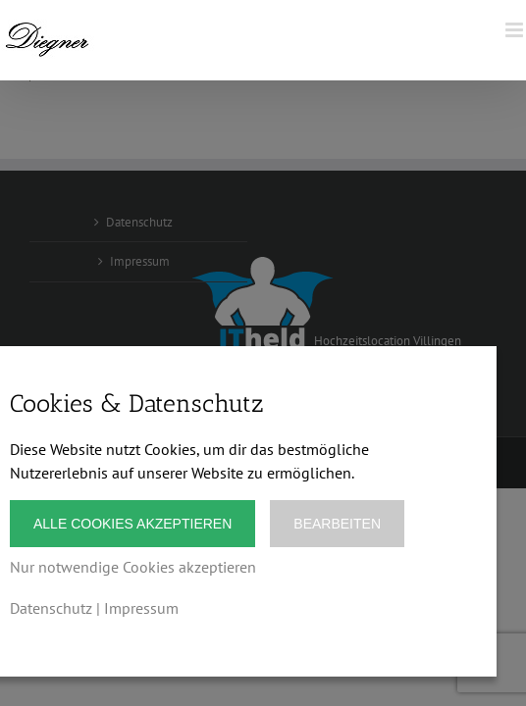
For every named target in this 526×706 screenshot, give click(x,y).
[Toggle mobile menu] (515, 30)
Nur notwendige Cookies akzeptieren (133, 567)
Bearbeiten (337, 523)
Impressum (141, 608)
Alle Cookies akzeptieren (132, 523)
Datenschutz (51, 608)
